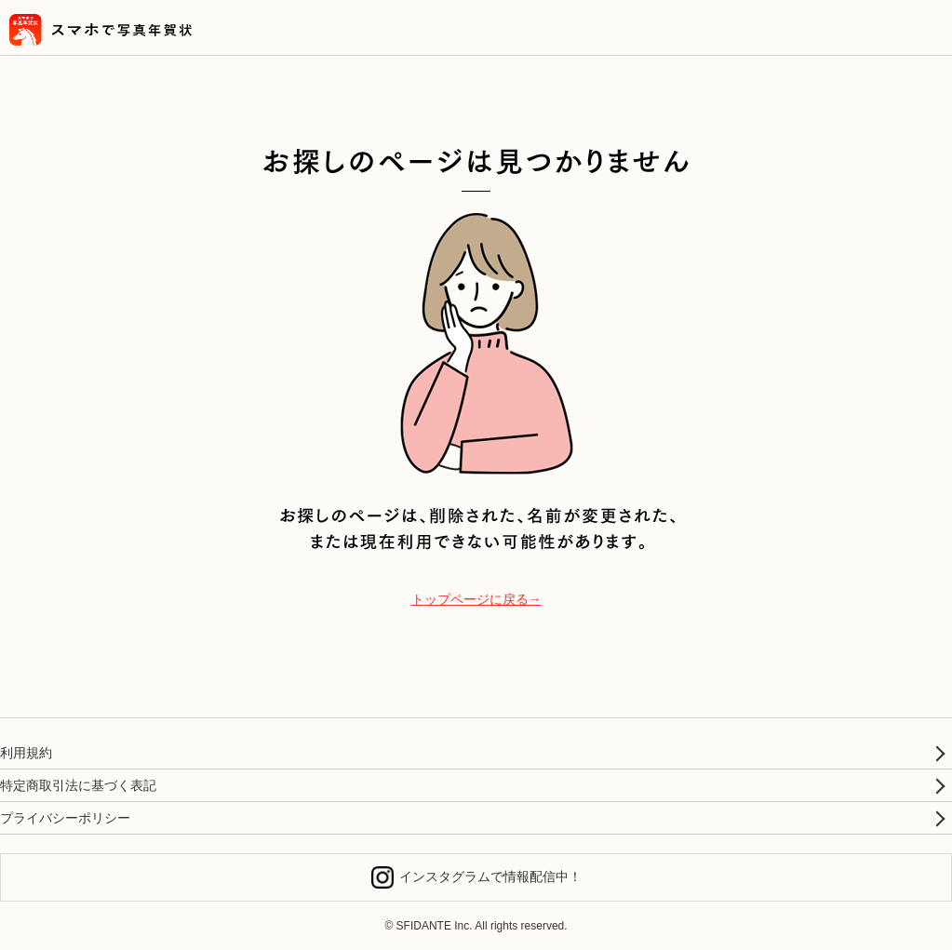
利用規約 (26, 752)
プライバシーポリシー (65, 817)
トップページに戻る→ (476, 599)
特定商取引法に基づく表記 (78, 785)
